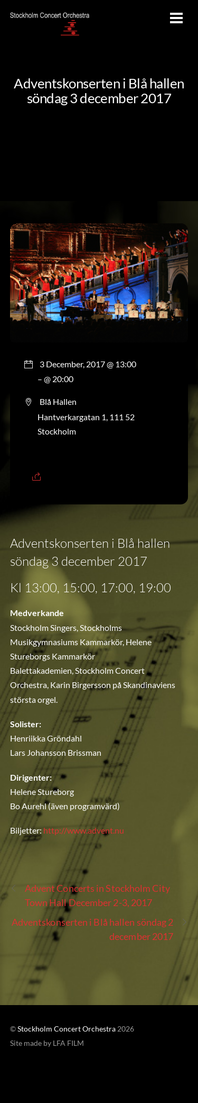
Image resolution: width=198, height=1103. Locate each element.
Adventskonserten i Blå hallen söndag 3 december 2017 (99, 90)
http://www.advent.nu (83, 830)
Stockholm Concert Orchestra (66, 1029)
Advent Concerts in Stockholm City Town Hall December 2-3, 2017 (90, 894)
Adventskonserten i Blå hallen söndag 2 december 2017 (100, 928)
